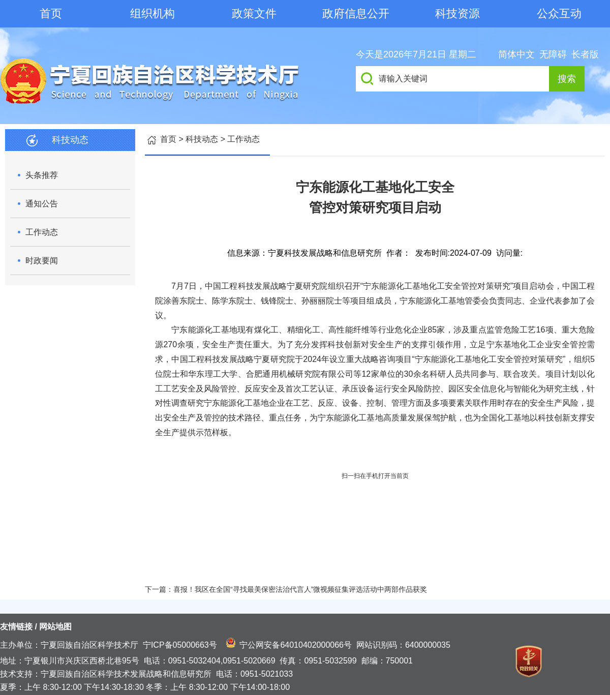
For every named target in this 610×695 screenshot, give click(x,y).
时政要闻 (41, 260)
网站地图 (55, 626)
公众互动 (559, 13)
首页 (51, 13)
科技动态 (202, 139)
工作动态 (41, 232)
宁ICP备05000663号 (180, 645)
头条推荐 (41, 175)
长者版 (585, 54)
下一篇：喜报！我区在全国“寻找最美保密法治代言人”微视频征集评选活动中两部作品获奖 (286, 589)
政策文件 (254, 13)
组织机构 (152, 13)
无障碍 (553, 54)
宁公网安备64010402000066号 (295, 645)
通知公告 (41, 203)
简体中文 (516, 54)
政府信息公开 (355, 13)
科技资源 (457, 13)
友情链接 (16, 626)
